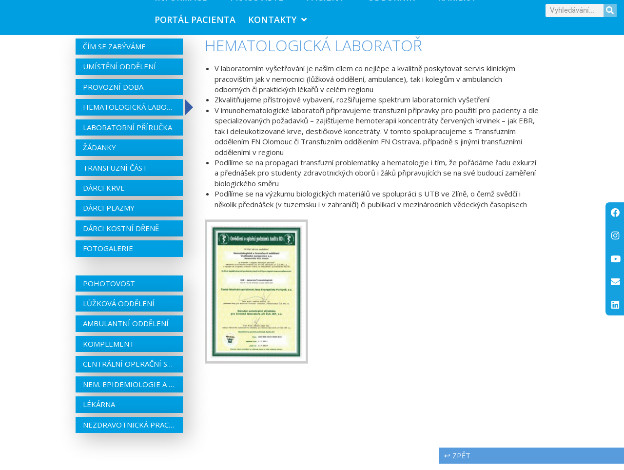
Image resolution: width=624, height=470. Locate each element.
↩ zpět (457, 462)
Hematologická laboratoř (129, 113)
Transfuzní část (115, 173)
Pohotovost (109, 289)
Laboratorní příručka (127, 133)
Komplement (108, 350)
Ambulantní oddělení (126, 329)
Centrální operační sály (129, 370)
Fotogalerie (108, 254)
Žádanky (99, 153)
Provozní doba (113, 93)
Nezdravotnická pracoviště (129, 430)
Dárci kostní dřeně (121, 234)
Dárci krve (104, 194)
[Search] (610, 13)
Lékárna (99, 410)
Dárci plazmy (109, 214)
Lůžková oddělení (119, 309)
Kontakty (277, 22)
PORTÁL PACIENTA (195, 22)
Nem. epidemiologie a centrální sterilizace (129, 390)
